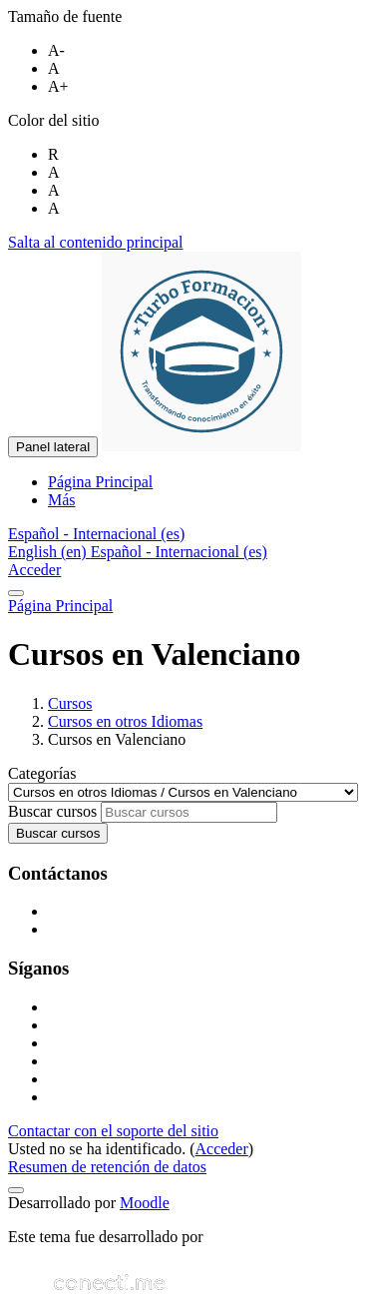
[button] (96, 533)
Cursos (70, 703)
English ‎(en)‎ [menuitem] (49, 551)
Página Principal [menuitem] (100, 481)
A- (56, 50)
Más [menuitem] (62, 499)
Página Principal (60, 605)
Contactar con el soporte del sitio (113, 1130)
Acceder (34, 569)
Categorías (42, 773)
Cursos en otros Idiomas (125, 721)
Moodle (145, 1202)
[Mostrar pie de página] (16, 1190)
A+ (58, 86)
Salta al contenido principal (96, 242)
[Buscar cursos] (189, 812)
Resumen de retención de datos (107, 1166)
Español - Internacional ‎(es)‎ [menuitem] (179, 551)
